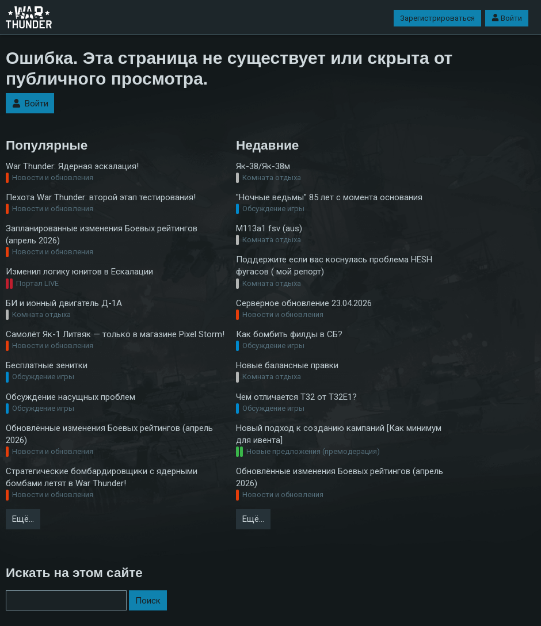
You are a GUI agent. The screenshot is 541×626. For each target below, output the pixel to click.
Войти (507, 18)
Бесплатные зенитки (46, 365)
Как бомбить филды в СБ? (289, 334)
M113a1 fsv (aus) (269, 228)
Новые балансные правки (287, 365)
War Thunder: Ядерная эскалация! (72, 166)
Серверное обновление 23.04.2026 (304, 303)
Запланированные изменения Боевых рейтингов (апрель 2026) (101, 234)
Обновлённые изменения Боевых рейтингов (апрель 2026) (109, 434)
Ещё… (23, 519)
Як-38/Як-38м (263, 166)
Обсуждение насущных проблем (70, 397)
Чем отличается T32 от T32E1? (296, 397)
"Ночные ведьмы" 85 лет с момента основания (329, 197)
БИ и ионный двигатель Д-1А (64, 303)
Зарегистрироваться (437, 18)
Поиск (148, 601)
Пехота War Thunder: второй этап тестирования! (101, 197)
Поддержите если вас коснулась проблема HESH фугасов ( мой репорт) (334, 265)
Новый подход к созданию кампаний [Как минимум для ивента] (338, 434)
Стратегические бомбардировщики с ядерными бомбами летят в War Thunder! (101, 477)
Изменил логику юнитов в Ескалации (79, 271)
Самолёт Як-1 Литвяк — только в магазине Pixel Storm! (115, 334)
